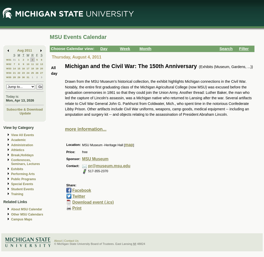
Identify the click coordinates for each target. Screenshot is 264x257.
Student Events (22, 189)
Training (17, 194)
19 (37, 68)
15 (19, 68)
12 (37, 64)
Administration (22, 145)
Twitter (78, 196)
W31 (8, 59)
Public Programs (23, 179)
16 (23, 68)
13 (41, 64)
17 (28, 68)
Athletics (17, 150)
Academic (18, 140)
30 (23, 77)
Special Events (22, 184)
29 (19, 77)
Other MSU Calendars (27, 214)
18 (32, 68)
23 (23, 72)
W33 (8, 68)
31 (14, 59)
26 (37, 72)
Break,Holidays (22, 155)
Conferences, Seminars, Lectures (25, 162)
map (129, 145)
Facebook (81, 190)
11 (32, 64)
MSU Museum (95, 159)
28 (14, 77)
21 (14, 72)
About (58, 240)
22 (19, 72)
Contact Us (71, 240)
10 (28, 64)
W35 (8, 77)
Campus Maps (21, 219)
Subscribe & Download (24, 109)
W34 (8, 72)
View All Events (22, 135)
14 (14, 68)
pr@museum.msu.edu (109, 166)
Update (25, 113)
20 (41, 68)
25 (32, 72)
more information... (85, 129)
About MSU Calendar (26, 209)
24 (28, 72)
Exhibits (17, 169)
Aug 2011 (24, 50)
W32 (8, 64)
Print (76, 208)
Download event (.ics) (93, 202)
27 (41, 72)
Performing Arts (23, 174)
